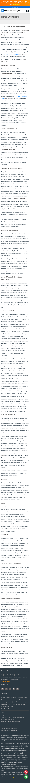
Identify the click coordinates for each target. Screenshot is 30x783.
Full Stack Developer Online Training (9, 728)
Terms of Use (11, 704)
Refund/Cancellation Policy (7, 706)
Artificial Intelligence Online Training (9, 730)
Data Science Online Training (7, 719)
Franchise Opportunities (6, 702)
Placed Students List (14, 679)
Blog (2, 674)
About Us (3, 697)
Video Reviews (18, 674)
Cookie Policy (4, 704)
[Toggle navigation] (27, 11)
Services (8, 697)
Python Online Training (6, 717)
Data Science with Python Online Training (10, 721)
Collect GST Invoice (5, 681)
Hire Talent (15, 702)
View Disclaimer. (12, 777)
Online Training (4, 679)
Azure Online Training (18, 726)
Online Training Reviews (6, 677)
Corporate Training (5, 699)
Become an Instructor (16, 699)
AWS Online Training (5, 712)
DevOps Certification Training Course (9, 715)
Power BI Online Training (6, 726)
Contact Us (15, 7)
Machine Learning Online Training (8, 723)
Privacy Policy (22, 702)
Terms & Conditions (20, 704)
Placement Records (16, 4)
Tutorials (12, 674)
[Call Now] (26, 772)
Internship (6, 674)
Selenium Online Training (18, 717)
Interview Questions (22, 677)
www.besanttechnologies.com (11, 54)
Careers (25, 697)
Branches (13, 697)
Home (2, 22)
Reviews (15, 677)
